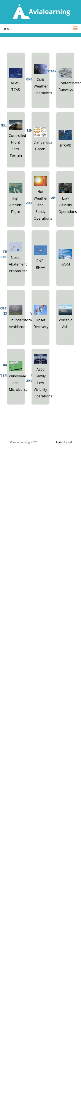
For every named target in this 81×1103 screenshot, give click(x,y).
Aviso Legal (64, 442)
